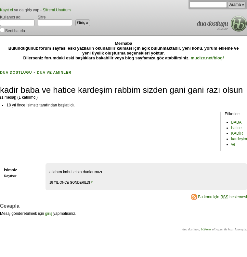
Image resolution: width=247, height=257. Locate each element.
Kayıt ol (6, 10)
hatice (236, 128)
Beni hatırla (12, 30)
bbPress (206, 229)
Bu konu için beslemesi (222, 197)
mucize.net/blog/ (207, 57)
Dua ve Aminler (54, 72)
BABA (236, 122)
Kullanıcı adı (17, 20)
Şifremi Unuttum (57, 10)
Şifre (55, 20)
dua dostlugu (212, 23)
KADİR (237, 133)
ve (233, 144)
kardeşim (239, 139)
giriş (48, 213)
